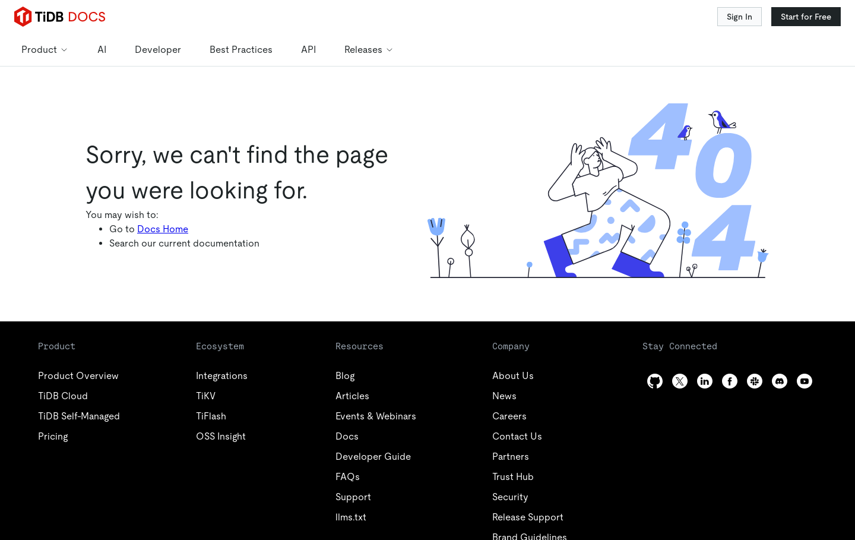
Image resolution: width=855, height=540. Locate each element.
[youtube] (804, 381)
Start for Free (806, 16)
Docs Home (162, 229)
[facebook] (729, 381)
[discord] (779, 381)
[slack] (754, 381)
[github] (654, 381)
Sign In (739, 16)
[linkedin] (704, 381)
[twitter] (679, 381)
